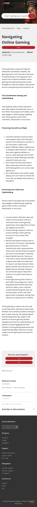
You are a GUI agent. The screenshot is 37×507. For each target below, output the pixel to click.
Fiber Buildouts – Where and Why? (13, 388)
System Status (7, 455)
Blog (18, 28)
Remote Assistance (8, 453)
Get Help (5, 458)
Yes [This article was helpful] (19, 358)
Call (3, 488)
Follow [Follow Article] (18, 47)
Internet (26, 28)
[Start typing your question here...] (18, 16)
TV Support (6, 473)
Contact (4, 483)
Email (3, 486)
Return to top (8, 370)
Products (5, 438)
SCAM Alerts (6, 384)
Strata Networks (8, 28)
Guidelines (5, 443)
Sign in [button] (31, 3)
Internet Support (7, 468)
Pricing (4, 440)
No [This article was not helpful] (19, 362)
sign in (8, 404)
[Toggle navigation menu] (24, 3)
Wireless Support (8, 471)
